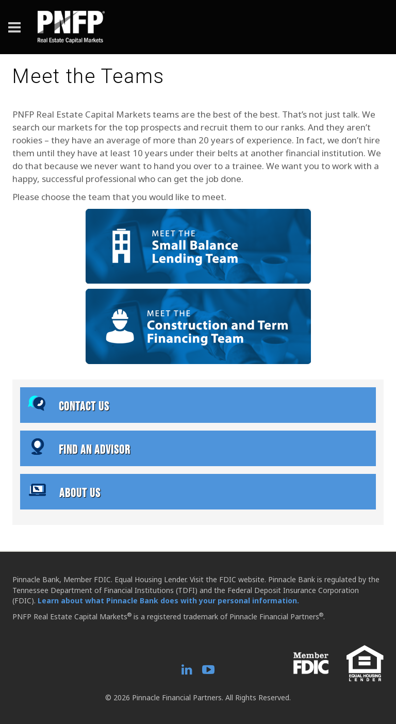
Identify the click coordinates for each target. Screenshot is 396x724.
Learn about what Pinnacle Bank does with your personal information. (168, 600)
